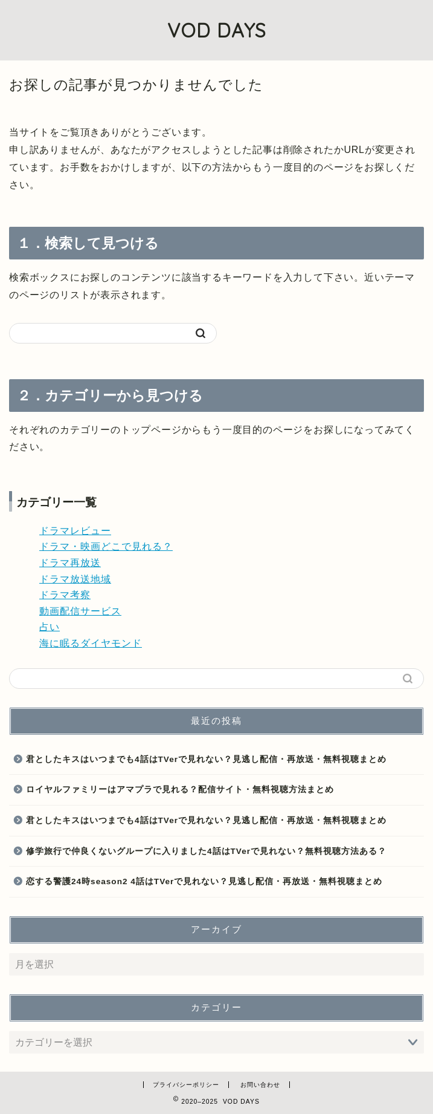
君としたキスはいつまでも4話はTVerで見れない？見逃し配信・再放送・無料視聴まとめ (206, 759)
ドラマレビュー (75, 531)
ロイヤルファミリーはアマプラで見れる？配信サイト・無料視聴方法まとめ (180, 789)
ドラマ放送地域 (75, 579)
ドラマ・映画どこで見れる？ (106, 546)
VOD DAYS (216, 30)
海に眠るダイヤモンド (90, 643)
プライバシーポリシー (186, 1084)
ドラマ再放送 (70, 563)
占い (49, 627)
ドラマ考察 (65, 595)
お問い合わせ (260, 1084)
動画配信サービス (80, 611)
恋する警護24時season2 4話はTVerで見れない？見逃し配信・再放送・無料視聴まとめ (204, 881)
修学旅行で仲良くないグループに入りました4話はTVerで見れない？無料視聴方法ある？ (206, 851)
